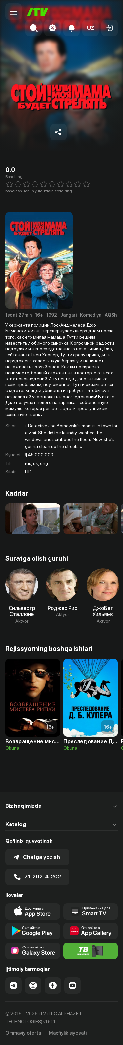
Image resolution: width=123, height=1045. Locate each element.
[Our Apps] (90, 911)
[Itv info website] (90, 951)
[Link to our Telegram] (13, 985)
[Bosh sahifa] (38, 11)
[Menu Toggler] (13, 11)
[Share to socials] (58, 132)
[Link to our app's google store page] (32, 931)
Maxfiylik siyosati (68, 1033)
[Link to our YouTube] (72, 985)
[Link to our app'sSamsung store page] (32, 951)
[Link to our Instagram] (33, 985)
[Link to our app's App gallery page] (90, 931)
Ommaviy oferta (23, 1033)
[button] (90, 28)
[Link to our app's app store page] (32, 911)
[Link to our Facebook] (53, 985)
